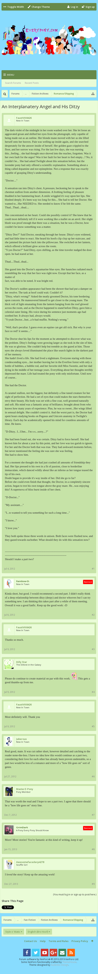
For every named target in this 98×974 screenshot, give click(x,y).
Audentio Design (59, 964)
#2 (93, 614)
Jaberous (21, 739)
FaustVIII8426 (24, 118)
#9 (93, 884)
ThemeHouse (69, 962)
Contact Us (30, 941)
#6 (93, 776)
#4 (93, 692)
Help (43, 941)
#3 (93, 649)
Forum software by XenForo (49, 959)
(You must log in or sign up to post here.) (74, 894)
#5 (93, 726)
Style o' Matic (12, 931)
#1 (93, 568)
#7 (93, 814)
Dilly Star (21, 662)
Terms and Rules (58, 941)
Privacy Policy (79, 941)
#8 (93, 849)
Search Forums (13, 83)
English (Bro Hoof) (38, 931)
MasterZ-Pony (24, 789)
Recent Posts (32, 83)
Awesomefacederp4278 (30, 862)
